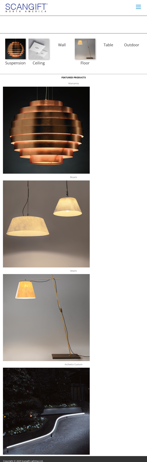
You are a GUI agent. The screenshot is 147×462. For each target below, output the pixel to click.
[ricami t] (46, 181)
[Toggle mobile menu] (139, 7)
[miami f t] (85, 39)
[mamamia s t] (15, 39)
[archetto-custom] (46, 368)
